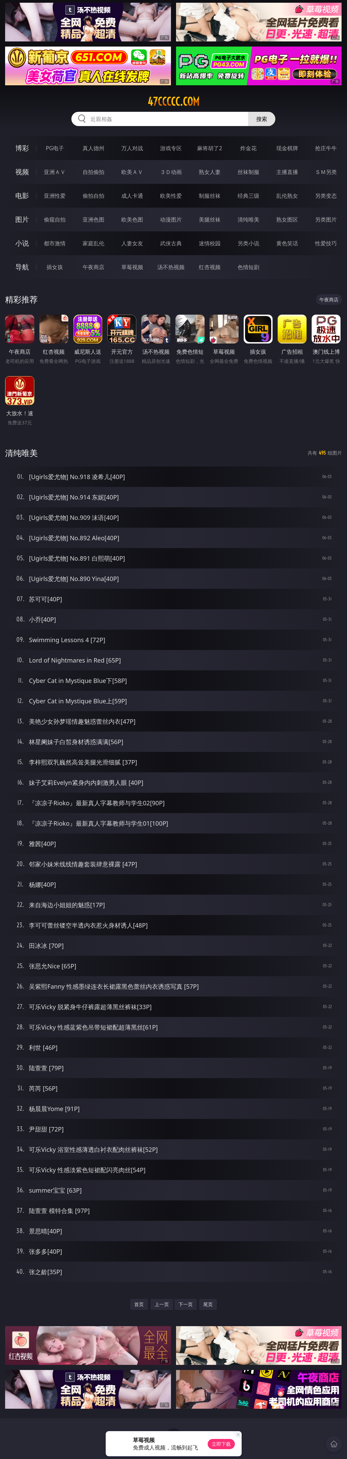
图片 (22, 219)
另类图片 (326, 219)
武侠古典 (171, 243)
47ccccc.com (173, 101)
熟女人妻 (210, 172)
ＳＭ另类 (326, 172)
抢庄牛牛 (326, 148)
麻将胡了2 (209, 148)
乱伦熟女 (287, 195)
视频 (22, 171)
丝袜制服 (248, 172)
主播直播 (287, 172)
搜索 (261, 119)
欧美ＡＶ (132, 172)
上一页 (162, 1304)
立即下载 (221, 1444)
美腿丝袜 (210, 219)
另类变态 (326, 195)
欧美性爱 (171, 195)
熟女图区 (287, 219)
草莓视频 (132, 267)
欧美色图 (132, 219)
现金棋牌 (287, 148)
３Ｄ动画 (171, 172)
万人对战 (132, 148)
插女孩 (55, 267)
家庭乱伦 (93, 243)
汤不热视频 (171, 267)
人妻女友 (132, 243)
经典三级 (248, 195)
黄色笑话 (287, 243)
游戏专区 (171, 148)
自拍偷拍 (93, 172)
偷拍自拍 (93, 195)
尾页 (208, 1304)
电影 (22, 195)
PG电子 (55, 148)
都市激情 (55, 243)
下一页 (185, 1304)
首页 (139, 1304)
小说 (22, 243)
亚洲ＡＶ (55, 172)
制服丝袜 (210, 195)
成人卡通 (132, 195)
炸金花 (248, 148)
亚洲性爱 (55, 195)
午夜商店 (93, 267)
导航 (22, 266)
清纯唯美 (248, 219)
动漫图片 (171, 219)
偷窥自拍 (55, 219)
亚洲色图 (93, 219)
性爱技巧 (326, 243)
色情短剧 (248, 267)
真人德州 (93, 148)
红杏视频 (210, 267)
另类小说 (248, 243)
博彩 (22, 148)
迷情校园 (210, 243)
